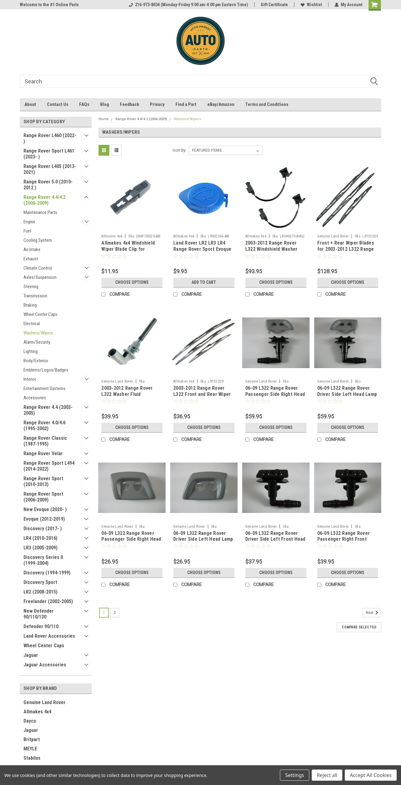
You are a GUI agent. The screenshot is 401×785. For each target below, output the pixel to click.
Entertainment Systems (44, 388)
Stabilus (31, 758)
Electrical (31, 323)
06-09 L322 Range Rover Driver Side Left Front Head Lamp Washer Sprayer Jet (275, 539)
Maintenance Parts (40, 212)
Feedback (129, 104)
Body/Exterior (35, 360)
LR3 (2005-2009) (40, 548)
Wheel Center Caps (40, 314)
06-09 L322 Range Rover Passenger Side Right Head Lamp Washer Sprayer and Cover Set (275, 397)
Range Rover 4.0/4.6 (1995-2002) (44, 425)
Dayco (29, 721)
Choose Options (132, 282)
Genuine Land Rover (44, 702)
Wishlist (311, 4)
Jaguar (30, 655)
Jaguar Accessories (44, 665)
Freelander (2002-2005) (48, 601)
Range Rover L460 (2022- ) (49, 138)
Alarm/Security (36, 342)
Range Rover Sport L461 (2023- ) (48, 154)
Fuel (27, 231)
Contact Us (57, 104)
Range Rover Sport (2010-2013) (43, 481)
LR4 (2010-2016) (40, 538)
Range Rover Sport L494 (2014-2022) (48, 466)
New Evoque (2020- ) (45, 509)
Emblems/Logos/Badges (45, 370)
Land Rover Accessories (49, 636)
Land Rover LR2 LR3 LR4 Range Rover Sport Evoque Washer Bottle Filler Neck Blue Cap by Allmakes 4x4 (202, 252)
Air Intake (31, 249)
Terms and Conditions (266, 104)
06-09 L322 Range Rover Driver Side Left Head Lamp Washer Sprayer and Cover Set (347, 397)
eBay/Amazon (220, 104)
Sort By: (179, 150)
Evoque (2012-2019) (44, 519)
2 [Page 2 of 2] (115, 613)
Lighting (30, 351)
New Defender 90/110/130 (38, 614)
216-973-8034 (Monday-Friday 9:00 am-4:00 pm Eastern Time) (188, 4)
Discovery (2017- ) (42, 528)
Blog (104, 104)
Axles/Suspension (40, 277)
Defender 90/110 (40, 626)
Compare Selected (359, 627)
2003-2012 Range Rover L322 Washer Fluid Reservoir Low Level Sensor (127, 397)
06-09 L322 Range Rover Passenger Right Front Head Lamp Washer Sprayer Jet (347, 542)
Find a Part (185, 104)
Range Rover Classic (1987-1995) (45, 441)
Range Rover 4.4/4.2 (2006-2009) (44, 200)
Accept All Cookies (371, 775)
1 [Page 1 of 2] (104, 613)
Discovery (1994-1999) (46, 573)
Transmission (35, 296)
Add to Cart (204, 282)
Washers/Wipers (38, 333)
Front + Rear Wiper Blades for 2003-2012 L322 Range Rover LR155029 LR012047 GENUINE (345, 252)
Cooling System (37, 240)
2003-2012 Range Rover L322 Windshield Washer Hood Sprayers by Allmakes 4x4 (275, 252)
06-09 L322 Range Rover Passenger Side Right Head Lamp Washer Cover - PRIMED (131, 542)
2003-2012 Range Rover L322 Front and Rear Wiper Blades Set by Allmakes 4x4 (203, 394)
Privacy (157, 104)
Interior (29, 379)
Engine (29, 222)
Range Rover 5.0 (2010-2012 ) (48, 185)
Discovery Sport (40, 582)
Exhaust (30, 259)
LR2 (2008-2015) (40, 592)
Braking (30, 305)
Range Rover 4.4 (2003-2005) (48, 410)
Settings (294, 775)
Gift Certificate (274, 4)
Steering (30, 286)
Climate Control (37, 268)
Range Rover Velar (43, 453)
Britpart (31, 739)
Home (104, 119)
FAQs (84, 104)
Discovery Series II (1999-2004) (43, 560)
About (30, 104)
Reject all (327, 775)
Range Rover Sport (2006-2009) (43, 497)
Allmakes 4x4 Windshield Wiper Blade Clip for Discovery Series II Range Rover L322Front (129, 252)
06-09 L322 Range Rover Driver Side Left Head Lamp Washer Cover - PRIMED (203, 539)
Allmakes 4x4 (37, 712)
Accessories (34, 398)
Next (373, 613)
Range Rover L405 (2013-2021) (49, 169)
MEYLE (30, 749)
